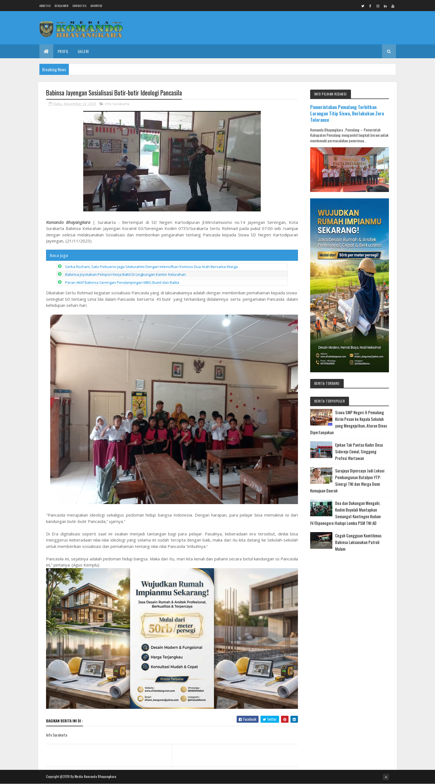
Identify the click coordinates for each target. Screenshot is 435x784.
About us (44, 6)
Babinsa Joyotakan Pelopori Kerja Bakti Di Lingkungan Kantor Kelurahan (125, 274)
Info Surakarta (117, 103)
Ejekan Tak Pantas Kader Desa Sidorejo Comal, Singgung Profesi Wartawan (359, 451)
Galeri (83, 51)
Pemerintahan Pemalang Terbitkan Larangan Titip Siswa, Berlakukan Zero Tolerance (347, 113)
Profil (63, 51)
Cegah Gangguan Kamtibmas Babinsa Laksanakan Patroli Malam (358, 542)
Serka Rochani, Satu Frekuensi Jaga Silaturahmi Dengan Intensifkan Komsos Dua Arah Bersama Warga (151, 266)
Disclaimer (61, 6)
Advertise (96, 6)
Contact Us (79, 6)
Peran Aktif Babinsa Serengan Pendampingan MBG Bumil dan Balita (122, 282)
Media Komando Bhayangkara (96, 776)
